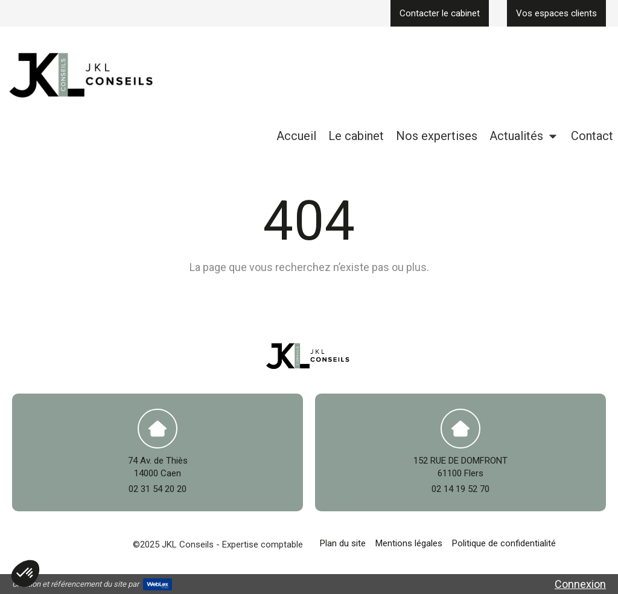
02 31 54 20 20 (157, 489)
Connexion (580, 584)
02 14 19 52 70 (460, 489)
